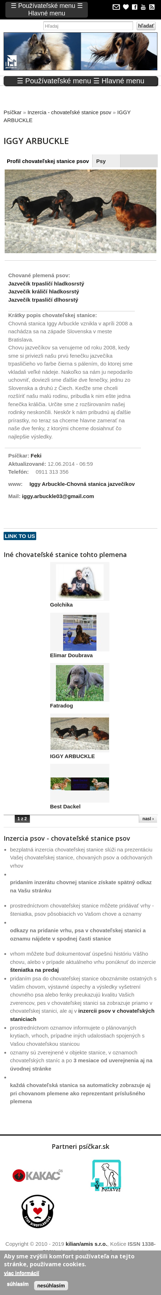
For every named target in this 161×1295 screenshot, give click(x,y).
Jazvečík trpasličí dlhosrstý (43, 300)
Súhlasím (18, 1284)
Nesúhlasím (51, 1286)
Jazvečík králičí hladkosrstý (43, 291)
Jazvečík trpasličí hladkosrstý (46, 283)
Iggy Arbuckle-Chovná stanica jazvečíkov (82, 484)
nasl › (147, 818)
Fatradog (61, 705)
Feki (36, 455)
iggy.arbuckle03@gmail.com (58, 496)
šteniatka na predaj (34, 970)
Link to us (20, 536)
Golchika (61, 605)
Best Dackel (65, 806)
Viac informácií (21, 1273)
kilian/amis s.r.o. (86, 1244)
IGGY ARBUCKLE (72, 756)
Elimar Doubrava (71, 655)
